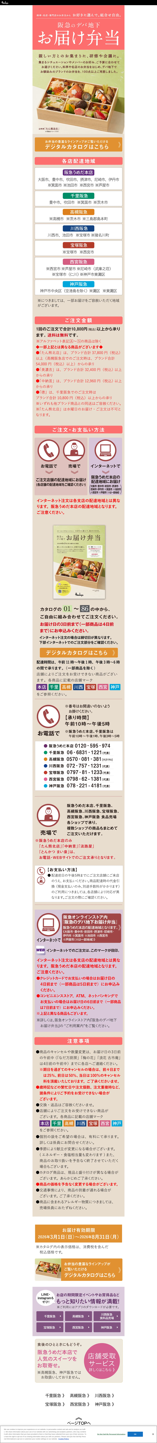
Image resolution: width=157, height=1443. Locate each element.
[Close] (153, 1434)
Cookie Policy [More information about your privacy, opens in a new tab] (63, 1439)
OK (135, 1434)
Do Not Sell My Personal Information (111, 1434)
